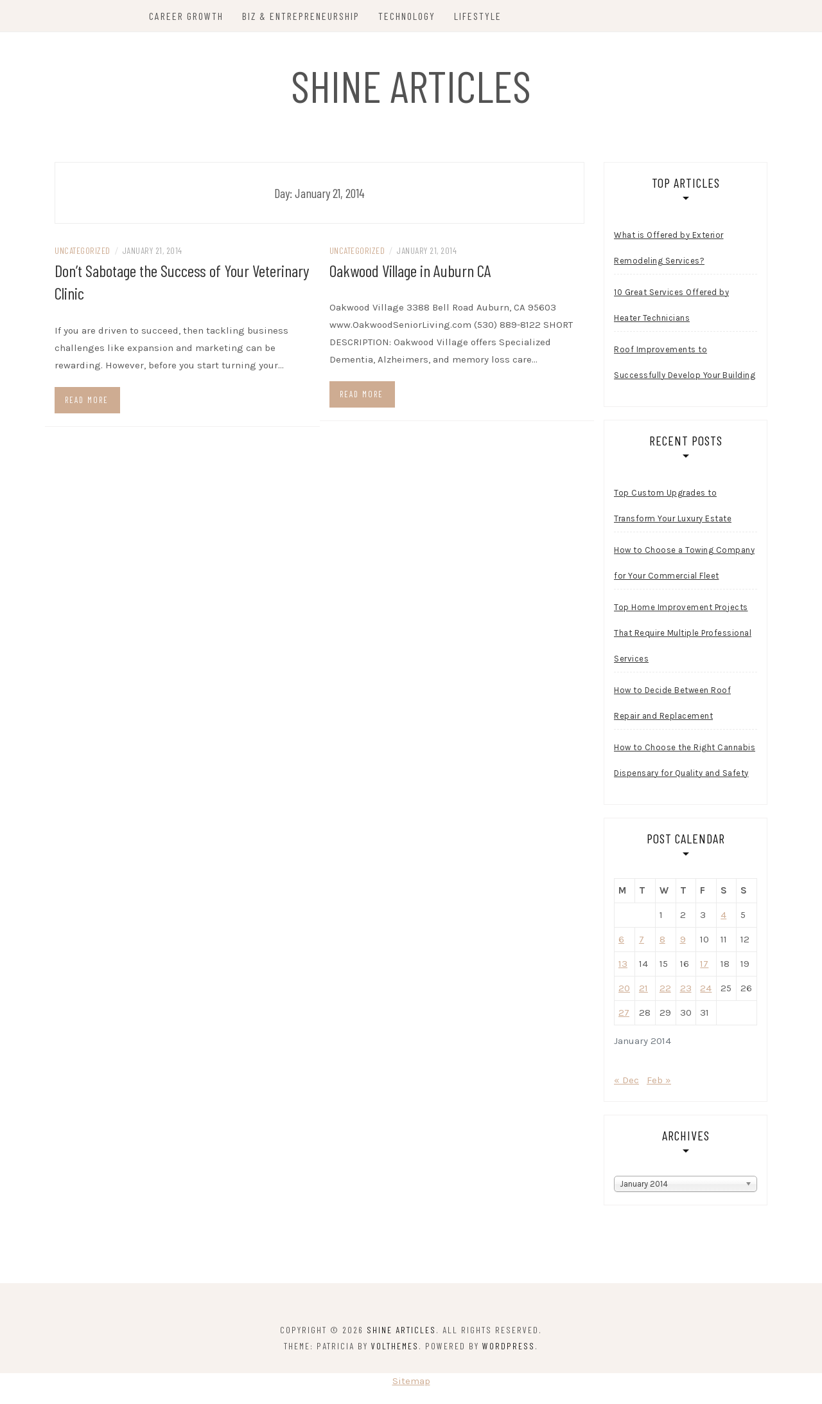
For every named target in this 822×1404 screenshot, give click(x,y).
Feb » (659, 1082)
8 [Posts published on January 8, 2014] (662, 941)
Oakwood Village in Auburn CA (410, 272)
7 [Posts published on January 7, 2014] (641, 941)
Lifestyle (479, 16)
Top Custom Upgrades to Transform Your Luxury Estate (672, 507)
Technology (408, 16)
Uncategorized (82, 252)
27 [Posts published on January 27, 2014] (623, 1014)
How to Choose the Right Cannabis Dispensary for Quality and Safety (684, 762)
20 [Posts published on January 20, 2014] (624, 990)
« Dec (626, 1082)
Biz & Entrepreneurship (302, 16)
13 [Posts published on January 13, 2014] (622, 965)
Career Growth (187, 16)
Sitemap (411, 1383)
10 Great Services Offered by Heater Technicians (671, 307)
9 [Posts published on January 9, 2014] (683, 941)
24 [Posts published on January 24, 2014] (706, 990)
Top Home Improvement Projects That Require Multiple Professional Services (682, 634)
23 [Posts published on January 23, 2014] (686, 990)
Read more (87, 401)
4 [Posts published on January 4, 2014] (723, 917)
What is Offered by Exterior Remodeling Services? (669, 249)
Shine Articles (411, 85)
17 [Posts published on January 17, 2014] (704, 965)
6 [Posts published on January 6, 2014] (621, 941)
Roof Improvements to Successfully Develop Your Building (684, 364)
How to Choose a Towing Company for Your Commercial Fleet (684, 564)
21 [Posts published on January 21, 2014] (643, 990)
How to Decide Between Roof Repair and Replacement (672, 705)
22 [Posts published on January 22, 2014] (665, 990)
